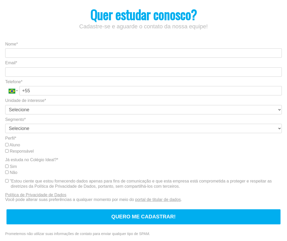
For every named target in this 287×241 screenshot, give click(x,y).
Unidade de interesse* (25, 100)
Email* (11, 63)
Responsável (19, 151)
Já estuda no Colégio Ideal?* (31, 160)
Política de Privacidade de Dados (35, 195)
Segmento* (15, 119)
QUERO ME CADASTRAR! (143, 216)
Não (11, 172)
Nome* (11, 44)
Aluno (12, 145)
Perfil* (10, 138)
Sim (11, 166)
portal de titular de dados (158, 199)
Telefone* (14, 82)
